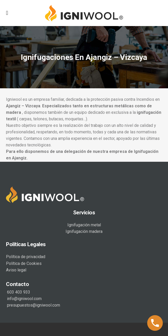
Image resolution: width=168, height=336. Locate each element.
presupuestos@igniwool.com (33, 304)
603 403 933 (18, 291)
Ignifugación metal (84, 224)
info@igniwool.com (24, 298)
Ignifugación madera (84, 230)
